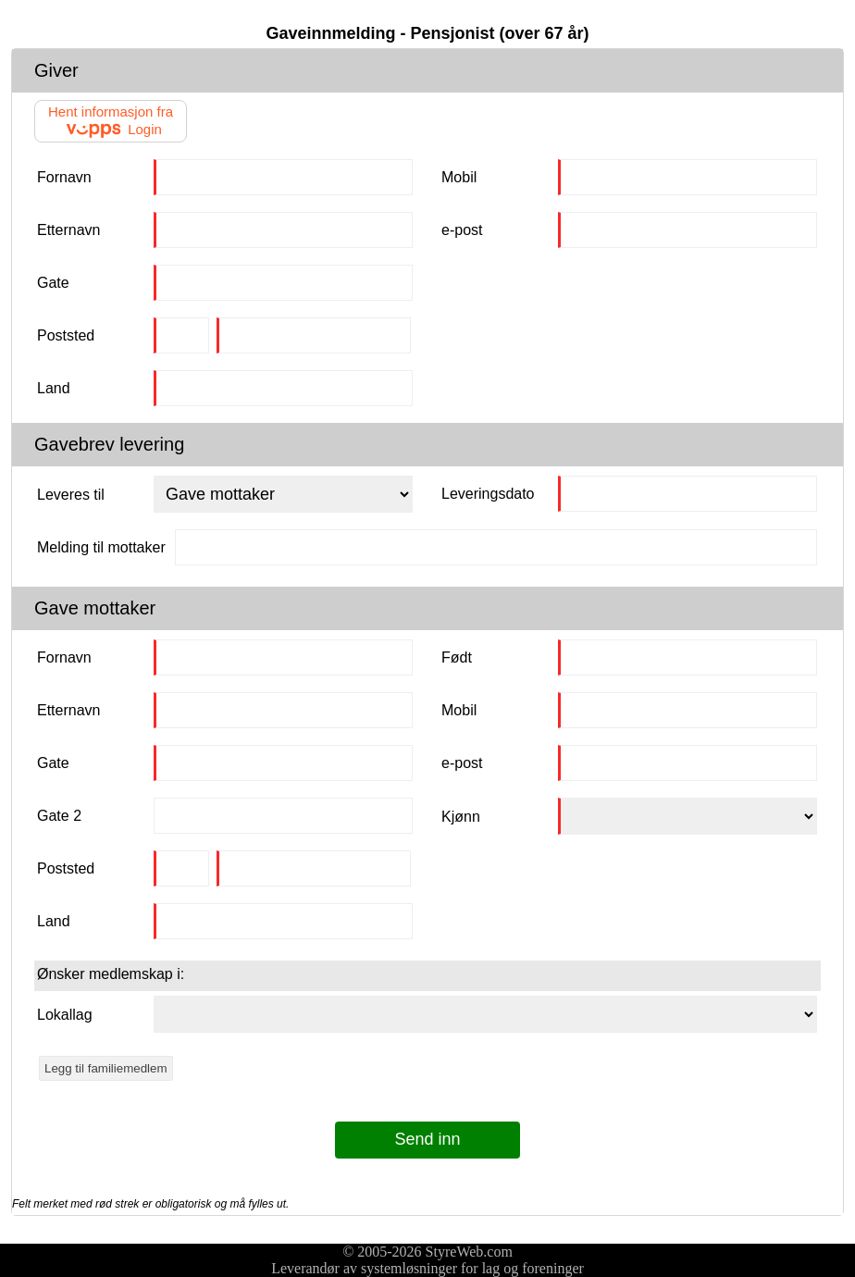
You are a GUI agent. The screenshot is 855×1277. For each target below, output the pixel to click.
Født (456, 657)
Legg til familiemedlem (105, 1068)
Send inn (427, 1139)
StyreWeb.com (469, 1251)
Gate (53, 283)
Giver (56, 70)
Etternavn (68, 230)
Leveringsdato (488, 494)
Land (53, 388)
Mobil (459, 177)
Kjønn (460, 816)
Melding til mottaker (101, 547)
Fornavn (64, 177)
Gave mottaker (94, 608)
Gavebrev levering (109, 444)
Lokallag (65, 1015)
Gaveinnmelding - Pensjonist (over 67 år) (427, 33)
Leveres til (71, 494)
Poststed (65, 335)
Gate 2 (59, 816)
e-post (461, 230)
